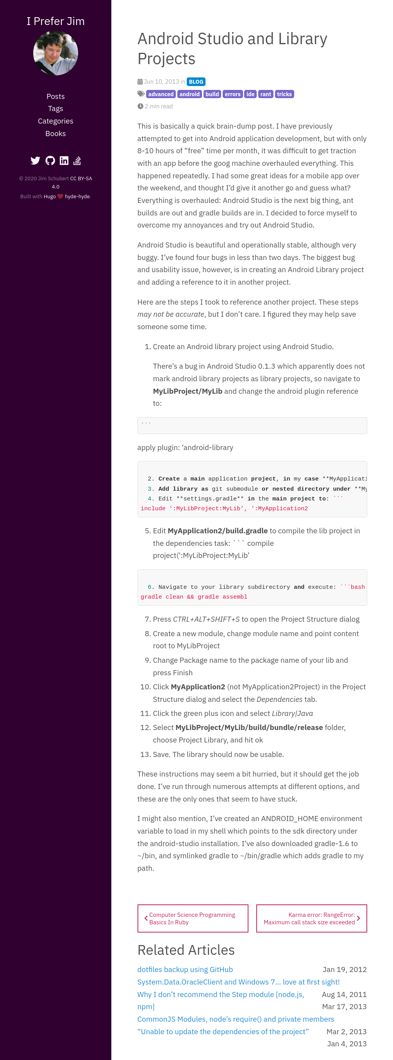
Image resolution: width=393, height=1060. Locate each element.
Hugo (50, 196)
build (212, 94)
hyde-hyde (77, 196)
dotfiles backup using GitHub (185, 969)
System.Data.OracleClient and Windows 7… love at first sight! (239, 981)
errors (233, 94)
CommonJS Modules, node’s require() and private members (236, 1019)
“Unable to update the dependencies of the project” (223, 1031)
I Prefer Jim (56, 21)
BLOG (196, 81)
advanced (161, 94)
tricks (284, 94)
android (190, 94)
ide (251, 94)
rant (266, 94)
